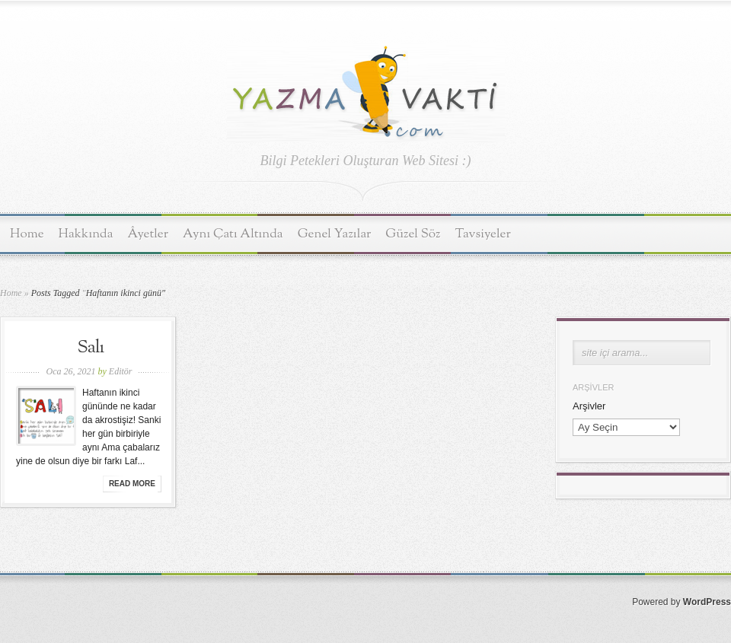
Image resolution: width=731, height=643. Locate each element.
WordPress (707, 602)
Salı (91, 348)
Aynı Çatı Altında (233, 234)
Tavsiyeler (483, 234)
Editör (120, 371)
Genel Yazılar (335, 234)
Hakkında (86, 234)
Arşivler (589, 406)
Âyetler (148, 234)
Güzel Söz (412, 234)
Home (27, 234)
